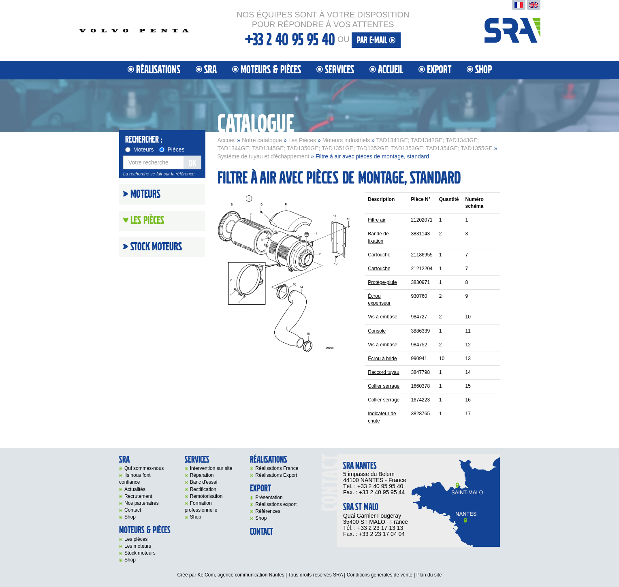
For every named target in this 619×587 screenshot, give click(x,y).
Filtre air (376, 220)
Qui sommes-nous (144, 468)
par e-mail (376, 40)
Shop (483, 70)
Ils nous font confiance (135, 478)
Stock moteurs (156, 247)
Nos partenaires (141, 503)
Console (377, 331)
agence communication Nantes (251, 575)
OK (192, 163)
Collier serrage (383, 386)
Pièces (171, 149)
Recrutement (138, 496)
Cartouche (379, 255)
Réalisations (158, 70)
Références (267, 511)
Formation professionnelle (201, 506)
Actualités (134, 489)
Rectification (203, 489)
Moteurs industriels (346, 140)
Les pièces (135, 539)
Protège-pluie (382, 282)
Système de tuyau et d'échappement (264, 156)
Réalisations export (276, 504)
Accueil (390, 70)
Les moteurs (137, 546)
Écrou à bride (382, 358)
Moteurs (139, 149)
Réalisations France (276, 468)
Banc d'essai (204, 482)
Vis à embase (382, 317)
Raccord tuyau (383, 372)
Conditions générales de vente (379, 575)
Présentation (268, 497)
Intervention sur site (211, 468)
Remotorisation (206, 496)
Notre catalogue (262, 140)
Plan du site (429, 575)
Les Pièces (302, 140)
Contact (132, 510)
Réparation (202, 475)
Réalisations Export (276, 475)
